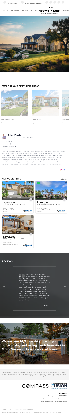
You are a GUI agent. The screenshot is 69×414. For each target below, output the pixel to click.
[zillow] (54, 2)
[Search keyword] (33, 74)
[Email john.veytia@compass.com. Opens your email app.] (31, 2)
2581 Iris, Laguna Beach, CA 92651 (13, 239)
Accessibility (59, 412)
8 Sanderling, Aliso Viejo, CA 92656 (14, 204)
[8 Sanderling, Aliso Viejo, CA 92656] (18, 190)
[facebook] (46, 2)
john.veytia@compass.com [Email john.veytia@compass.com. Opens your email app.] (59, 398)
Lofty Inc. (11, 409)
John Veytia (14, 135)
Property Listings (44, 412)
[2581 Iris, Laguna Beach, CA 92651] (18, 224)
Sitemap (52, 412)
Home (5, 10)
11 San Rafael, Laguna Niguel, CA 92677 (49, 204)
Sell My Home (40, 10)
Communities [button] (27, 10)
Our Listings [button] (15, 10)
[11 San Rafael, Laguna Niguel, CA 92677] (51, 190)
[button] (66, 74)
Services (66, 10)
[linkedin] (50, 2)
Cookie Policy (24, 412)
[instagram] (59, 2)
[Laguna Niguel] (14, 123)
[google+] (63, 2)
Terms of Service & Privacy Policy (10, 412)
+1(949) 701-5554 (46, 398)
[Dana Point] (45, 123)
